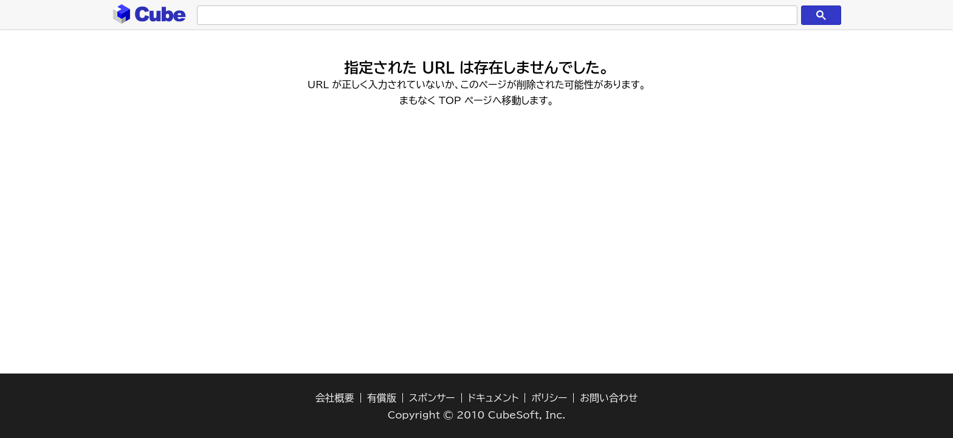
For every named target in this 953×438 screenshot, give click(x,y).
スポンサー (432, 398)
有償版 (381, 398)
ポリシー (549, 398)
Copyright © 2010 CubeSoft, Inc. (477, 415)
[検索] (494, 15)
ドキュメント (493, 398)
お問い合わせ (609, 398)
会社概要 (334, 398)
